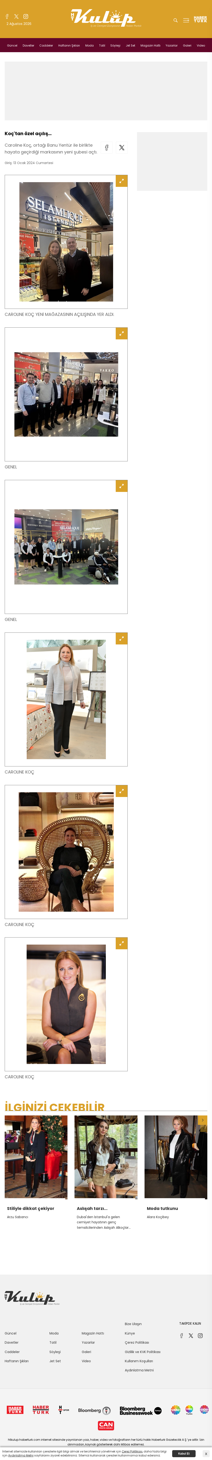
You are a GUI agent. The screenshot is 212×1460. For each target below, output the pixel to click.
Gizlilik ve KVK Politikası (142, 1352)
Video (201, 45)
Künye (130, 1333)
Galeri (187, 45)
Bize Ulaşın (133, 1324)
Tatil (102, 45)
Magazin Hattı (150, 45)
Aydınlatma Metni (139, 1370)
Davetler (28, 45)
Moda (89, 45)
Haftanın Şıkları (69, 45)
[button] (202, 1120)
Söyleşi (115, 45)
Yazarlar (172, 45)
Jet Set (130, 45)
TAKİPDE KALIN (190, 1323)
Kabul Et (184, 1453)
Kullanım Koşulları (139, 1361)
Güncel (12, 45)
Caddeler (46, 45)
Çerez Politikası (137, 1342)
